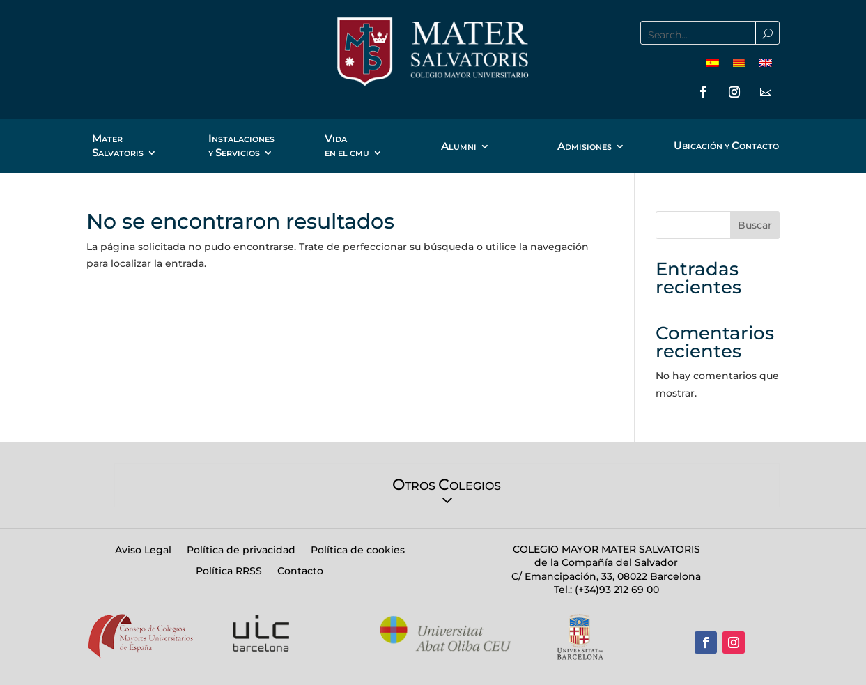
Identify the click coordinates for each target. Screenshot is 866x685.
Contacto (300, 571)
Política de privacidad (241, 550)
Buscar (755, 225)
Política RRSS (229, 571)
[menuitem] (712, 62)
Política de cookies (358, 550)
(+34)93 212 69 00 (615, 589)
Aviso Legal (143, 550)
